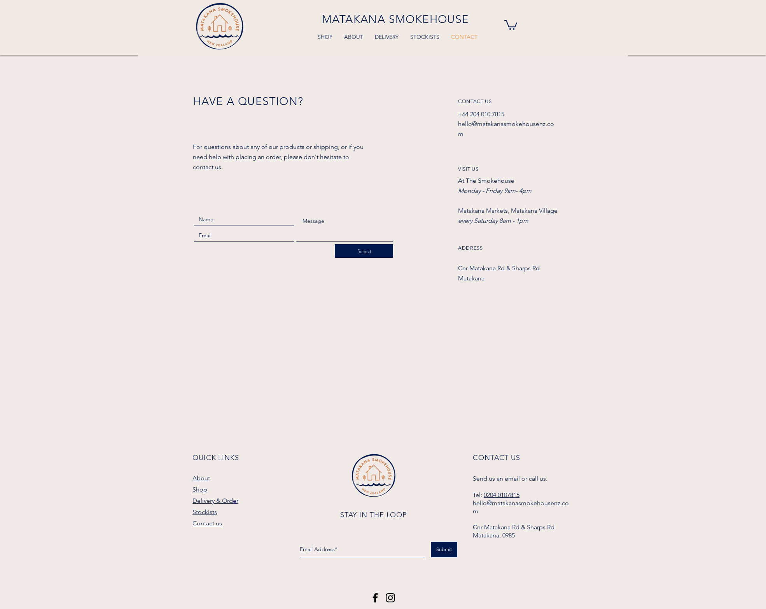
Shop (199, 489)
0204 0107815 (501, 495)
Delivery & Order (215, 500)
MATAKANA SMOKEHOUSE (395, 19)
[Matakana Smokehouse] (375, 598)
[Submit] (364, 251)
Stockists (204, 512)
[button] (510, 24)
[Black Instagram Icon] (390, 598)
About (201, 478)
